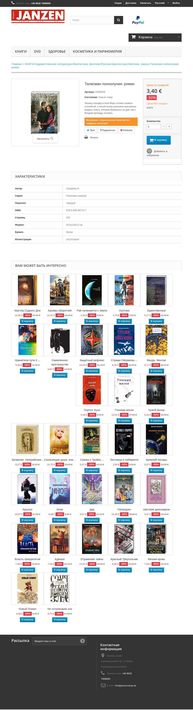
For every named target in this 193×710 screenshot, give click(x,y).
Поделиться (107, 130)
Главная (16, 64)
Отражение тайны (92, 559)
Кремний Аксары (156, 460)
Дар (92, 509)
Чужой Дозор (156, 410)
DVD (37, 51)
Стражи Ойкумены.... (124, 360)
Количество (153, 121)
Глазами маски (124, 410)
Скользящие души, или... (59, 460)
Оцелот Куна (92, 410)
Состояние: (91, 97)
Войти (176, 3)
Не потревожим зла (59, 609)
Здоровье (57, 51)
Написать (145, 3)
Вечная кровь (156, 559)
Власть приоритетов (27, 559)
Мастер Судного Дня (27, 311)
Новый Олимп (27, 609)
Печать (94, 137)
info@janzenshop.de (125, 686)
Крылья (27, 509)
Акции (118, 3)
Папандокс (124, 509)
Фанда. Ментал (156, 360)
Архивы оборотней (60, 311)
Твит (91, 130)
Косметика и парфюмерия (97, 51)
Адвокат (60, 559)
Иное (59, 509)
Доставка (130, 3)
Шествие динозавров (156, 509)
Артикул (89, 92)
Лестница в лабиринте (124, 460)
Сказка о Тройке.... (92, 460)
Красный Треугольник (124, 559)
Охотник (124, 311)
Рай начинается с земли (92, 311)
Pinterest (126, 130)
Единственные (156, 311)
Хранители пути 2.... (27, 360)
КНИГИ (21, 51)
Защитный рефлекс (92, 360)
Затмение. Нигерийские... (27, 460)
